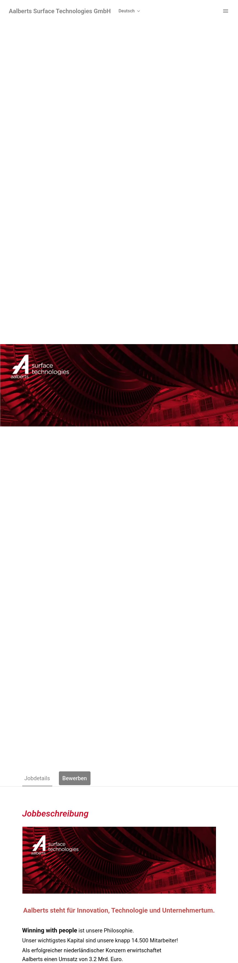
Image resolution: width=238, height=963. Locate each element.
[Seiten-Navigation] (225, 11)
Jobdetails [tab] (37, 778)
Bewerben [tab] (74, 778)
